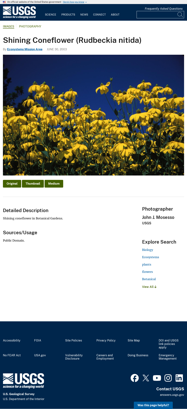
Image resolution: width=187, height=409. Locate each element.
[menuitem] (50, 12)
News (84, 14)
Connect (99, 14)
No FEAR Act (12, 355)
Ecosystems (150, 257)
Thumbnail (33, 183)
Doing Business (138, 355)
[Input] (160, 14)
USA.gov (40, 355)
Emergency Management (168, 357)
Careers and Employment (105, 357)
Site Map (134, 340)
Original (12, 183)
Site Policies (73, 340)
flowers (147, 272)
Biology (147, 250)
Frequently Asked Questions (164, 8)
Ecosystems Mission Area (24, 49)
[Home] (19, 17)
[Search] (180, 14)
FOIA (37, 340)
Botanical (149, 279)
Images (8, 26)
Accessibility (11, 340)
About (115, 14)
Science (50, 14)
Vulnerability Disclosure (74, 357)
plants (146, 264)
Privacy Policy (106, 340)
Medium (54, 183)
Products (68, 14)
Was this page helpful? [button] (153, 405)
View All (149, 287)
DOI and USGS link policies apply (169, 344)
